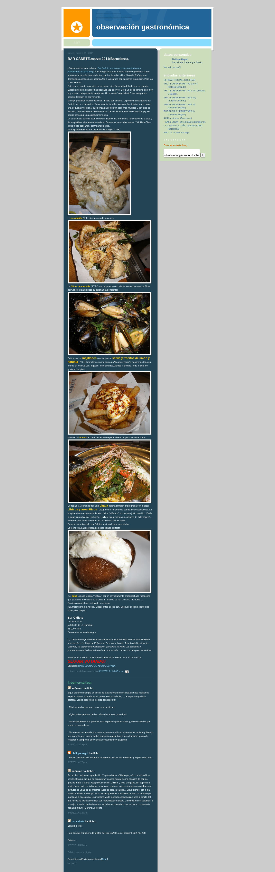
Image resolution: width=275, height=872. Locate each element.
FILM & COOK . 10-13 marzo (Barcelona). (185, 122)
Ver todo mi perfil (172, 67)
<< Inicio (72, 863)
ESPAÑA (110, 666)
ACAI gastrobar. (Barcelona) (178, 118)
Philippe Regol (80, 753)
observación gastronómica (142, 27)
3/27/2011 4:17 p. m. (78, 762)
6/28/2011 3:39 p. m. (78, 845)
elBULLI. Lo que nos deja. (177, 132)
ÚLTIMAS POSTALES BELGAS (179, 80)
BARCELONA (85, 666)
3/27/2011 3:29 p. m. (78, 744)
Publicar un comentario (79, 852)
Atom (104, 859)
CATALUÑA (99, 666)
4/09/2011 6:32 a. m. (78, 812)
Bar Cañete (78, 821)
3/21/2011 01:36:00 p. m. (111, 671)
